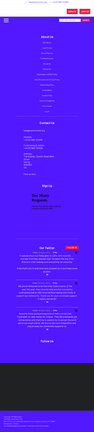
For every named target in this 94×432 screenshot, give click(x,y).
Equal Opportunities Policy (47, 74)
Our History (47, 42)
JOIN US (85, 11)
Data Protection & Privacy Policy (47, 80)
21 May (55, 252)
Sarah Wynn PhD (17, 419)
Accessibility (47, 90)
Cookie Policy (47, 95)
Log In (47, 111)
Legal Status (47, 48)
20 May (55, 283)
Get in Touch (47, 106)
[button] (6, 20)
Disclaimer (47, 64)
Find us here (30, 174)
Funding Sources (47, 58)
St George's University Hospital (37, 426)
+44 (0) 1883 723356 (60, 2)
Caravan (16, 423)
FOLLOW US (72, 247)
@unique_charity (44, 252)
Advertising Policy (47, 85)
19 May (55, 310)
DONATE (72, 11)
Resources (47, 69)
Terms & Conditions (47, 101)
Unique (35, 252)
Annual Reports (47, 53)
